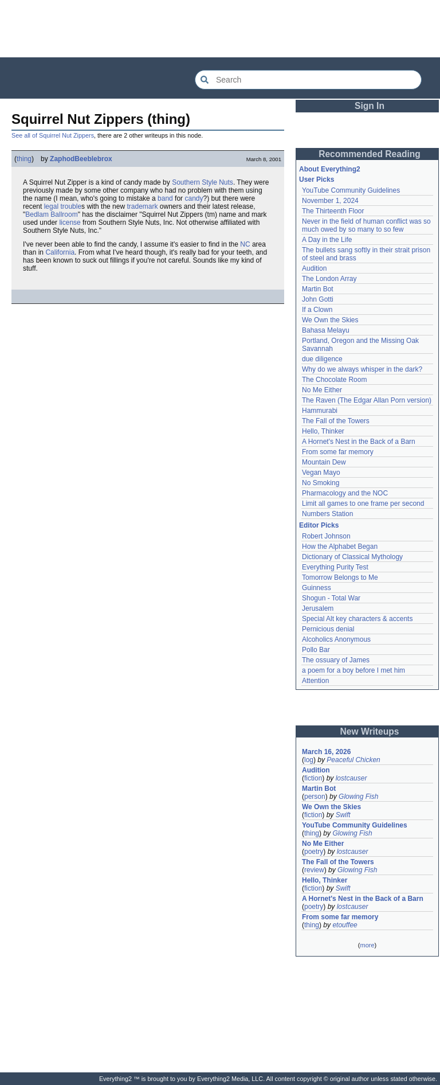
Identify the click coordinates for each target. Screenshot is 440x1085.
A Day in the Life (327, 240)
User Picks (316, 179)
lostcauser (351, 778)
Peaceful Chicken (353, 760)
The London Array (329, 279)
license (69, 222)
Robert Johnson (326, 536)
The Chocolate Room (334, 380)
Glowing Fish (358, 797)
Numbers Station (327, 514)
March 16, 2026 (326, 752)
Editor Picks (319, 525)
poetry (313, 852)
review (314, 870)
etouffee (344, 925)
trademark (142, 206)
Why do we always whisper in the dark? (362, 369)
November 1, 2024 (330, 201)
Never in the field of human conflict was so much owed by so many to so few (366, 225)
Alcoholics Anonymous (336, 639)
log (308, 760)
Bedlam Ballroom (51, 214)
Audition (314, 268)
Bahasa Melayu (325, 330)
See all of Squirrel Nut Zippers (52, 135)
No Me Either (322, 390)
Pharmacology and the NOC (345, 493)
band (165, 198)
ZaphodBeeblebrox (81, 159)
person (314, 797)
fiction (313, 778)
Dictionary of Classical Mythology (352, 557)
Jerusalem (317, 608)
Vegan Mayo (321, 473)
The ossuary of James (336, 660)
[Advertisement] (220, 28)
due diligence (322, 359)
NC (245, 244)
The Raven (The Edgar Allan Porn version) (366, 400)
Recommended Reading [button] (370, 154)
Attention (315, 681)
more (367, 945)
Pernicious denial (328, 629)
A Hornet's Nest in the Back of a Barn (358, 442)
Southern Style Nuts (202, 182)
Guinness (316, 588)
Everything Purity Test (335, 567)
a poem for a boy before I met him (353, 670)
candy (193, 198)
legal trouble (62, 206)
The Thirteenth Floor (333, 211)
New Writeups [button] (369, 731)
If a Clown (317, 310)
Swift (343, 815)
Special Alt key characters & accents (357, 619)
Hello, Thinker (323, 431)
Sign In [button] (369, 106)
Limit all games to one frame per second (363, 503)
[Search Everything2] (308, 79)
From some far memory (338, 452)
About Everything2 (329, 169)
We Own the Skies (330, 320)
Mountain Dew (324, 462)
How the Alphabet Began (340, 546)
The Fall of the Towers (336, 421)
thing (24, 159)
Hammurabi (319, 411)
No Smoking (320, 483)
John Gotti (317, 299)
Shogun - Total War (331, 598)
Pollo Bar (316, 650)
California (59, 252)
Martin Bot (317, 289)
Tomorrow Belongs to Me (340, 577)
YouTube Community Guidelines (351, 190)
